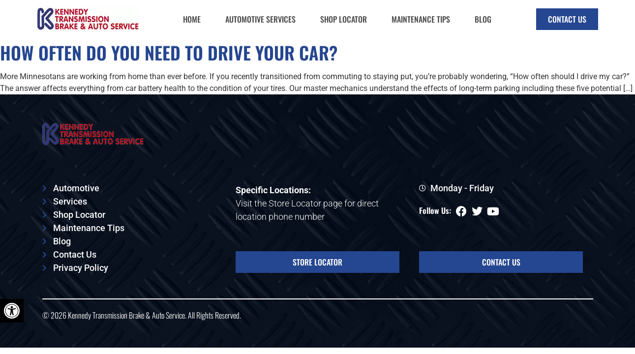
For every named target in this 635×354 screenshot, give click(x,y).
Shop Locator (343, 19)
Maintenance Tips (421, 19)
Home (192, 19)
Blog (483, 19)
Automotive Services (260, 19)
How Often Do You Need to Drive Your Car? (169, 52)
